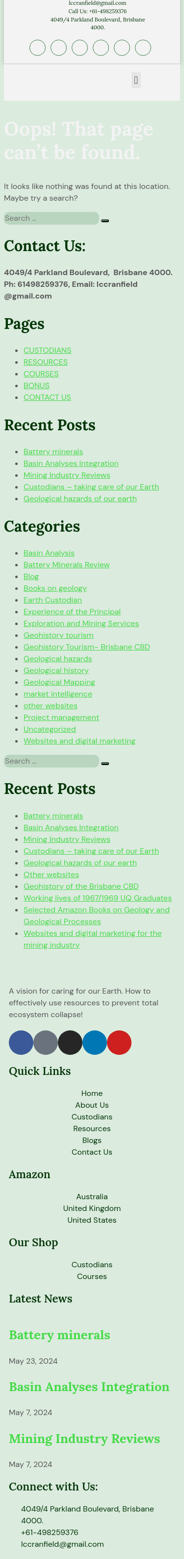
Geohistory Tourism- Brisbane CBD (87, 647)
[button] (136, 80)
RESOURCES (46, 362)
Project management (61, 717)
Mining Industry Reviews (67, 475)
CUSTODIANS (47, 350)
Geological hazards (58, 658)
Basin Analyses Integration (71, 463)
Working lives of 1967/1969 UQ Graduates (98, 898)
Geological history (56, 670)
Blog (31, 576)
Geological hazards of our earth (80, 498)
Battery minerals (53, 451)
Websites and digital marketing (79, 741)
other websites (51, 705)
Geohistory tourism (59, 635)
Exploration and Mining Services (81, 623)
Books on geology (55, 588)
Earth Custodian (53, 600)
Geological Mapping (59, 682)
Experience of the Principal (72, 611)
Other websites (51, 874)
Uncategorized (50, 729)
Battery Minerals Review (67, 564)
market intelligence (58, 694)
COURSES (41, 374)
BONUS (37, 385)
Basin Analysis (49, 553)
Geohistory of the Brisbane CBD (81, 886)
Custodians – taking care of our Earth (91, 487)
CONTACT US (47, 397)
